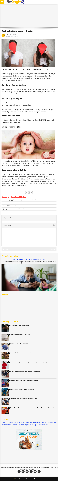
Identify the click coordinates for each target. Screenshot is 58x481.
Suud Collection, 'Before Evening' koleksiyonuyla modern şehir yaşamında (31, 362)
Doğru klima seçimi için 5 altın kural (20, 334)
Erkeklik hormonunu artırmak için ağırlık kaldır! (23, 398)
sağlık (22, 425)
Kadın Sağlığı (20, 422)
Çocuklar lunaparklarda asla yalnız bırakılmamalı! (24, 380)
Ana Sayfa (4, 29)
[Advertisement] (29, 15)
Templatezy (22, 478)
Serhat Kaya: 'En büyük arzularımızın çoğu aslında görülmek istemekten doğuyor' (33, 408)
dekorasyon (50, 422)
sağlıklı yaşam (28, 425)
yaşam (48, 424)
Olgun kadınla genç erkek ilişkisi (19, 325)
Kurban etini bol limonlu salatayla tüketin (22, 353)
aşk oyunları (11, 29)
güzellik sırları (12, 425)
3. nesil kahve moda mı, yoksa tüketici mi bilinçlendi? (25, 371)
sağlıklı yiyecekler (39, 425)
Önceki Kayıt (5, 249)
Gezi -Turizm (13, 422)
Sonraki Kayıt (52, 249)
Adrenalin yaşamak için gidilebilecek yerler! (22, 389)
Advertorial (5, 422)
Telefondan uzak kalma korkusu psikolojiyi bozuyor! (29, 259)
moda (18, 424)
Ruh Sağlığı (36, 422)
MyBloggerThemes (39, 478)
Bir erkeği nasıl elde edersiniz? (19, 343)
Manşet (18, 29)
